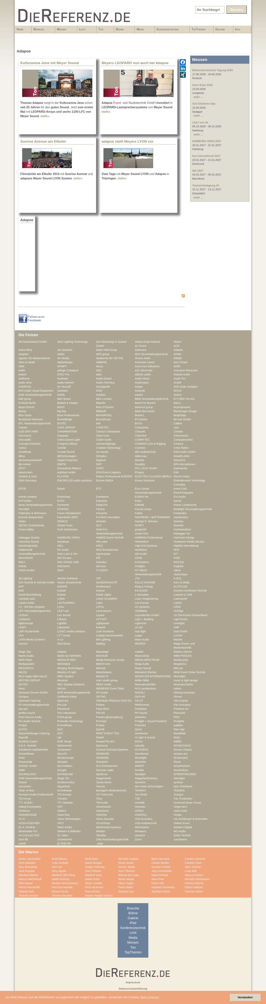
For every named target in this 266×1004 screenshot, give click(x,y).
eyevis (177, 500)
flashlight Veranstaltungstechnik (193, 509)
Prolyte (22, 725)
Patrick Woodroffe (29, 887)
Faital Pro (102, 504)
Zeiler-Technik (182, 835)
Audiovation (142, 382)
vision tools (180, 810)
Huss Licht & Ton (67, 553)
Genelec (101, 521)
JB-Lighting (25, 578)
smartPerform (182, 765)
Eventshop (63, 496)
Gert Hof (57, 866)
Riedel (100, 737)
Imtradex (101, 562)
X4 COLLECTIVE (29, 835)
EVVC (61, 500)
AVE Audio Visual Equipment (35, 390)
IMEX (21, 562)
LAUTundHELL (66, 602)
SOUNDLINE (65, 774)
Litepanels (63, 627)
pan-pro (23, 708)
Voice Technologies (69, 818)
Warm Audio (64, 827)
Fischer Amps (143, 509)
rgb (59, 737)
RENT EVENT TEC (107, 733)
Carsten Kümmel (195, 858)
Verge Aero (180, 806)
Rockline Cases (27, 741)
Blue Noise (25, 415)
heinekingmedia (27, 545)
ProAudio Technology (70, 721)
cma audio (24, 439)
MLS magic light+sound (32, 676)
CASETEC (102, 427)
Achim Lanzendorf (29, 858)
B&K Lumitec (104, 398)
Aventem (62, 390)
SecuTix (62, 753)
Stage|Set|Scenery (146, 778)
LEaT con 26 (200, 122)
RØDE (178, 741)
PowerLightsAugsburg (109, 717)
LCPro (100, 606)
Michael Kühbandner (197, 879)
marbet (139, 651)
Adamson (140, 349)
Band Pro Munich (145, 402)
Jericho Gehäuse (67, 578)
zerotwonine (64, 839)
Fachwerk (63, 504)
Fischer (100, 509)
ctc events (102, 451)
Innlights (140, 566)
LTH (20, 635)
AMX (21, 366)
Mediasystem (26, 663)
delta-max (141, 456)
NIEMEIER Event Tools (110, 688)
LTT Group (63, 635)
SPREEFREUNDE (185, 774)
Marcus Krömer (194, 875)
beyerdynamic (182, 407)
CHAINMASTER (67, 431)
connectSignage (106, 443)
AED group (102, 354)
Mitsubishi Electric (146, 672)
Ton (104, 30)
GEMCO (62, 521)
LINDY (22, 627)
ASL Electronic (144, 370)
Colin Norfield (60, 862)
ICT (176, 553)
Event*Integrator (183, 492)
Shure (177, 761)
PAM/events (142, 704)
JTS (137, 578)
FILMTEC (63, 509)
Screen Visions (183, 749)
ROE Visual (64, 741)
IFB (98, 557)
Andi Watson (59, 858)
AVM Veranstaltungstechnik (35, 394)
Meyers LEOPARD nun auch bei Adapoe (135, 63)
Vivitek (178, 814)
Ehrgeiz (139, 472)
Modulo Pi (102, 676)
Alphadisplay (65, 362)
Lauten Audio (26, 602)
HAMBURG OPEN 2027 (206, 141)
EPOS (22, 488)
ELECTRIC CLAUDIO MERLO (153, 476)
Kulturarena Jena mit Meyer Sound (49, 63)
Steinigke (179, 778)
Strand (22, 782)
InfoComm (63, 566)
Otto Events (181, 700)
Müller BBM (142, 680)
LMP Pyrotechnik (28, 631)
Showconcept (65, 757)
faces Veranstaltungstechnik (35, 504)
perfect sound (26, 712)
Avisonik (140, 390)
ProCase (101, 721)
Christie (178, 431)
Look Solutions (105, 631)
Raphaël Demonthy (163, 887)
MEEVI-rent (103, 663)
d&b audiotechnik (145, 451)
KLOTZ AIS (180, 586)
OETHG (101, 696)
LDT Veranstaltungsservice (34, 610)
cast (176, 427)
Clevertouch (181, 435)
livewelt (100, 627)
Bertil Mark (91, 858)
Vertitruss (24, 810)
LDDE (177, 606)
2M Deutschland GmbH (32, 341)
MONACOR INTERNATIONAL (153, 676)
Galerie (220, 29)
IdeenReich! (25, 557)
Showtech (102, 761)
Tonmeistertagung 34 (205, 185)
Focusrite (101, 513)
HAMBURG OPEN (68, 537)
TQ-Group (24, 798)
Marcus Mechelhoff (29, 879)
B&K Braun (64, 398)
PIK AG (100, 712)
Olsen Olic (157, 883)
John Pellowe (93, 871)
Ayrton (177, 394)
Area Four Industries (147, 366)
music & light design (186, 680)
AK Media (63, 358)
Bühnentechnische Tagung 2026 (212, 70)
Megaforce (180, 663)
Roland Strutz (60, 891)
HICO (99, 545)
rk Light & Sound (145, 737)
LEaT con (63, 610)
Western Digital (183, 827)
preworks (140, 717)
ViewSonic (102, 810)
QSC (60, 729)
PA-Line (62, 704)
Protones (140, 725)
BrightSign (180, 415)
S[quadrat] (63, 786)
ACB (176, 345)
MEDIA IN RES (66, 659)
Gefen (22, 521)
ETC (98, 488)
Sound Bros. (181, 770)
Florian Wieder (160, 862)
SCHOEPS (141, 749)
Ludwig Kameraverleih (109, 635)
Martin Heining (60, 879)
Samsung (102, 745)
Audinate (62, 378)
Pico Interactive (66, 712)
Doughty (140, 464)
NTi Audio (102, 692)
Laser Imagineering (146, 598)
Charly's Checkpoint (108, 431)
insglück (178, 566)
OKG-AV (140, 696)
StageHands (103, 778)
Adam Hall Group (106, 349)
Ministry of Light (66, 672)
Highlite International (186, 545)
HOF (176, 549)
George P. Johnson (146, 521)
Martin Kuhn (92, 879)
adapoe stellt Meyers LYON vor (128, 141)
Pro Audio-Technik (29, 721)
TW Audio (102, 802)
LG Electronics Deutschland (190, 615)
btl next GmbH (182, 419)
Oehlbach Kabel (67, 696)
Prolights (179, 721)
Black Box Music (145, 411)
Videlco (61, 810)
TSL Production (183, 798)
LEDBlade (141, 610)
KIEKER (62, 586)
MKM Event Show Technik (189, 672)
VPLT (60, 823)
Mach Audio (142, 639)
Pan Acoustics (182, 704)
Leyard (100, 615)
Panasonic (63, 708)
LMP (176, 627)
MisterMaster (104, 672)
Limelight (179, 623)
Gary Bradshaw (27, 866)
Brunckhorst (103, 419)
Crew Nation (181, 447)
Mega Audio (142, 663)
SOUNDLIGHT (27, 774)
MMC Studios (65, 676)
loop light (140, 631)
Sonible (139, 770)
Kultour (61, 594)
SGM (21, 757)
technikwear (64, 790)
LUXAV (178, 635)
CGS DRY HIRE (28, 431)
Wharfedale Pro (27, 831)
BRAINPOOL (104, 415)
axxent (139, 394)
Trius (99, 798)
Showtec (62, 761)
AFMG (178, 354)
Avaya (138, 386)
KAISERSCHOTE (106, 582)
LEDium (23, 615)
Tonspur (178, 794)
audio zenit (25, 382)
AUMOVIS (24, 386)
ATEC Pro (63, 374)
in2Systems (142, 562)
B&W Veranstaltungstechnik (151, 398)
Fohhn (139, 513)
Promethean (64, 725)
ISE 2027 (197, 170)
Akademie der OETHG (109, 358)
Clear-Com (102, 435)
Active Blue (25, 349)
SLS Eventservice (106, 765)
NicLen (61, 688)
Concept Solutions (29, 443)
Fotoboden (180, 513)
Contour (178, 443)
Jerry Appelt (59, 871)
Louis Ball (191, 871)
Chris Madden (26, 862)
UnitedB (139, 802)
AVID (99, 390)
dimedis (139, 460)
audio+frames (65, 382)
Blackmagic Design (185, 411)
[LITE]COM (64, 843)
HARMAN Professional (148, 537)
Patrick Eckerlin (194, 883)
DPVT (22, 468)
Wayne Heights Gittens (99, 895)
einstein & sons (27, 476)
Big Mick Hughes (128, 858)
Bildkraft (101, 411)
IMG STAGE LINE (68, 562)
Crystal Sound (65, 451)
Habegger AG (182, 533)
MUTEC (23, 684)
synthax (178, 782)
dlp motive (24, 464)
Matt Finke (157, 879)
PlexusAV (179, 712)
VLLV (21, 818)
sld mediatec (65, 765)
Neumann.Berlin (183, 684)
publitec (178, 725)
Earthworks (180, 468)
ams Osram (181, 362)
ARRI (177, 366)
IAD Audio (141, 553)
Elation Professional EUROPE (114, 476)
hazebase (63, 541)
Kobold (61, 590)
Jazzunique (180, 574)
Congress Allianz (67, 443)
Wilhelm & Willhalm (69, 831)
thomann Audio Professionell (35, 794)
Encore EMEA (104, 480)
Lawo (99, 602)
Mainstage (102, 651)
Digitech (101, 460)
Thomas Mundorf (62, 895)
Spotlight (140, 774)
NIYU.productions (145, 688)
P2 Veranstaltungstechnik (33, 704)
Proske (100, 725)
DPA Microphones (184, 464)
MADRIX (140, 643)
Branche (42, 30)
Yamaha (101, 835)
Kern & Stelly (181, 582)
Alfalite (178, 358)
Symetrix (140, 782)
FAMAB (139, 504)
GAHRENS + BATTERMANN (152, 517)
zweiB (22, 843)
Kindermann (103, 586)
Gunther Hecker (161, 866)
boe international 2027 (206, 155)
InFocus (101, 566)
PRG (177, 717)
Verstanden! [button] (245, 997)
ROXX (139, 741)
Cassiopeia (141, 427)
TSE (137, 798)
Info (241, 30)
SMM (21, 770)
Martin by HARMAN (69, 655)
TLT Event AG (104, 794)
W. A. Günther (26, 827)
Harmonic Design (184, 537)
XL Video (62, 835)
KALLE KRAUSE (145, 582)
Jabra (177, 570)
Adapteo (23, 354)
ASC (99, 370)
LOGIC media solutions (71, 631)
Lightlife (62, 623)
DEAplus (101, 456)
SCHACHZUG (182, 745)
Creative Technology (108, 447)
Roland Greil (26, 891)
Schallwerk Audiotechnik (33, 749)
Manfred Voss (93, 875)
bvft (98, 423)
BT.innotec (141, 419)
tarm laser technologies (149, 786)
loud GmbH (180, 631)
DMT (99, 464)
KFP (21, 586)
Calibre (178, 423)
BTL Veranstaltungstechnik (34, 423)
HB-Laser (102, 541)
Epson (61, 488)
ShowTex (140, 761)
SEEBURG (102, 753)
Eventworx (102, 496)
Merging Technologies (70, 668)
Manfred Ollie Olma (63, 875)
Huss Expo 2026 (202, 84)
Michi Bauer (25, 883)
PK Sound (141, 712)
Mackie (178, 639)
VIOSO (139, 810)
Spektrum (102, 774)
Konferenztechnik (171, 30)
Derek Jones (126, 862)
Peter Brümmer (94, 887)
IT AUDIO (102, 570)
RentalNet (180, 733)
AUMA (178, 382)
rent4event (141, 733)
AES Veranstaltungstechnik (151, 354)
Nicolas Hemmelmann (65, 883)
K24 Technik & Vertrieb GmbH (36, 582)
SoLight (61, 770)
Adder (60, 354)
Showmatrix (181, 757)
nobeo (177, 688)
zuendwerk (180, 839)
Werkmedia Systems (108, 827)
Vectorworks (103, 806)
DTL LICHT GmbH (146, 468)
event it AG (180, 488)
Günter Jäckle (126, 866)
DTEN (99, 468)
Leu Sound (63, 615)
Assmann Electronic (186, 370)
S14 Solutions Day (204, 103)
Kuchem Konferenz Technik (190, 590)
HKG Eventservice (107, 549)
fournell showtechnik (30, 517)
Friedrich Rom (193, 862)
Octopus (23, 696)
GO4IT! (139, 525)
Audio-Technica (105, 382)
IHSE (177, 557)
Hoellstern (141, 549)
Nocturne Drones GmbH (33, 692)
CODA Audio (103, 439)
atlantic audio (143, 374)
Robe (177, 737)
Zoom (138, 839)
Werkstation (142, 827)
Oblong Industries (184, 692)
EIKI (176, 472)
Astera (22, 374)
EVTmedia (24, 500)
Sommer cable (105, 770)
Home (20, 29)
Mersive (101, 668)
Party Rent (102, 708)
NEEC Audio (103, 684)
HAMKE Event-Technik (110, 537)
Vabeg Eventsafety (29, 806)
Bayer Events (26, 407)
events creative (27, 496)
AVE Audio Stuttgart (185, 386)
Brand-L (139, 415)
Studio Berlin (103, 782)
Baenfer (101, 402)
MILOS (22, 672)
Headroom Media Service (189, 541)
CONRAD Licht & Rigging (150, 443)
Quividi (100, 729)
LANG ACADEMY (106, 598)
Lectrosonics (103, 610)
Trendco (62, 798)
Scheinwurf (64, 749)
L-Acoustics (142, 594)
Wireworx (140, 831)
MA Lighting (103, 639)
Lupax (138, 635)
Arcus (99, 366)
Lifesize (61, 619)
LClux (60, 606)
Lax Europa (142, 602)
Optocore (63, 700)
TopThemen (198, 29)
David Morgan (93, 862)
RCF (60, 733)
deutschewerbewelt (30, 460)
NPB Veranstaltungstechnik (73, 692)
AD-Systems (64, 349)
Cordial (61, 447)
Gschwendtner (182, 529)
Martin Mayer (126, 879)
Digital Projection (67, 460)
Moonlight (179, 676)
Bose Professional (68, 415)
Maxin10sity (142, 655)
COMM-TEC (142, 439)
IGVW (138, 557)
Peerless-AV (181, 708)
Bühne (123, 30)
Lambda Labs (26, 598)
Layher (178, 602)
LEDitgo (178, 610)
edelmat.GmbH (66, 472)
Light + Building (144, 619)
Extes (138, 500)
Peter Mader (125, 887)
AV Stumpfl (64, 386)
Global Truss (65, 525)
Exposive (101, 500)
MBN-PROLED (183, 655)
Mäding (100, 643)
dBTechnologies (66, 456)
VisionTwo (63, 814)
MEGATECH (26, 668)
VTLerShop (103, 823)
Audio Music (142, 378)
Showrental (25, 761)
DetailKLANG (182, 456)
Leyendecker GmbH (147, 615)
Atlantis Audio (182, 374)
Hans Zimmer (193, 866)
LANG (61, 598)
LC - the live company (31, 606)
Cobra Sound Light (68, 439)
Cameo (22, 427)
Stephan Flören (160, 891)
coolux (22, 447)
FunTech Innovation (108, 517)
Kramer (100, 590)
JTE (98, 578)
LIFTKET (101, 619)
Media (143, 30)
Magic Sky (24, 651)
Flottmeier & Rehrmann (32, 513)
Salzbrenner (64, 745)
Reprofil (23, 737)
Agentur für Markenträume (34, 358)
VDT (60, 806)
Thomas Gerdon (28, 895)
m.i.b (60, 639)
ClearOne (140, 435)
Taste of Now (26, 790)
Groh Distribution (67, 529)
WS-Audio (180, 831)
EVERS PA (141, 496)
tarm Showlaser (183, 786)
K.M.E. (178, 578)
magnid (61, 651)
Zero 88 (23, 839)
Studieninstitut (65, 782)
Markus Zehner (183, 651)
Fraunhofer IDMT (67, 517)
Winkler (100, 831)
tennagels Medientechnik (111, 790)
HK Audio (63, 549)
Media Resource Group (110, 659)
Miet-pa (178, 668)
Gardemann (181, 517)
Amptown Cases (145, 362)
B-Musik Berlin (27, 402)
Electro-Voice (182, 476)
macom (22, 643)
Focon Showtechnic (69, 513)
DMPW (61, 464)
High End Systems (146, 545)
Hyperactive (103, 553)
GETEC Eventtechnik (31, 525)
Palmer (100, 704)
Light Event (180, 619)
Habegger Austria (29, 537)
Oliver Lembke (94, 883)
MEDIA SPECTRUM (147, 659)
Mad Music (63, 643)
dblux (21, 456)
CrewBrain (24, 451)
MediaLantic (181, 659)
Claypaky (63, 435)
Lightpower (102, 623)
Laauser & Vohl (183, 594)
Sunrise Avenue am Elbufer (43, 141)
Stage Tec (63, 778)
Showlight (141, 757)
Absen (177, 341)
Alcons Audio (143, 358)
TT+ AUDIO (25, 802)
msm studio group (107, 680)
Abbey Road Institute (147, 341)
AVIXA (177, 390)
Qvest (138, 729)
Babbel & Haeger (67, 402)
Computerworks (183, 439)
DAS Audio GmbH (184, 451)
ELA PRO (63, 476)
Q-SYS (22, 729)
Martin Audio (26, 655)
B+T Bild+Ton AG (184, 398)
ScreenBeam (26, 753)
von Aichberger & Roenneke (190, 818)
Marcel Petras (159, 875)
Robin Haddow (194, 887)
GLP (98, 525)
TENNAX (140, 790)
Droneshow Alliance (69, 468)
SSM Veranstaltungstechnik (35, 778)
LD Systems (142, 606)
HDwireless (142, 541)
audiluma (24, 378)
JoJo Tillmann (126, 871)
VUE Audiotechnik (146, 823)
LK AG (139, 627)
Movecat (62, 680)
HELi (60, 545)
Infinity (22, 566)
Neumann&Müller (145, 684)
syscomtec (24, 786)
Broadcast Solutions (30, 419)
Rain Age (179, 729)
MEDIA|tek (63, 663)
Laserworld (180, 598)
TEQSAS (179, 790)
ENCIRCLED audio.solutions (74, 480)
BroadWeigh (64, 419)
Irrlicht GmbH (26, 570)
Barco (177, 402)
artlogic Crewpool (67, 370)
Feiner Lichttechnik (185, 504)
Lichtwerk (24, 619)
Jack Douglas (26, 871)
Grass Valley (26, 529)
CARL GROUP (66, 427)
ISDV (60, 570)
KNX (21, 590)
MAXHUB (102, 655)
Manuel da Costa (128, 875)
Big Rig (61, 411)
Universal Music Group (187, 802)
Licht (85, 30)
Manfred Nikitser (28, 875)
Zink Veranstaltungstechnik (112, 839)
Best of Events (105, 407)
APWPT (62, 366)
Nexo (21, 688)
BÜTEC (61, 423)
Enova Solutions (144, 480)
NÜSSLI (140, 692)
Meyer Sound (143, 668)
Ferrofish (23, 509)
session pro (180, 753)
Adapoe (178, 349)
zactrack (140, 835)
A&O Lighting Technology (72, 341)
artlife (21, 370)
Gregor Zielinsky (95, 866)
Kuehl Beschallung (29, 594)
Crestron (140, 447)
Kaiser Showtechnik (69, 582)
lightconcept (25, 623)
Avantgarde (103, 386)
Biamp (22, 411)
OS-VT (139, 700)
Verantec (140, 806)
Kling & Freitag (144, 586)
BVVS (138, 423)
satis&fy (139, 745)
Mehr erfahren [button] (149, 997)
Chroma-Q (24, 435)
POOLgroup (64, 717)
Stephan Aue (126, 891)
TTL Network (65, 802)
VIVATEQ (140, 814)
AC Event (140, 345)
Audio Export (104, 378)
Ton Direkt (141, 794)
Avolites (100, 394)
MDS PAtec (25, 659)
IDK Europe (64, 557)
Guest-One (141, 533)
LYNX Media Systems (31, 639)
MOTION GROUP (29, 680)
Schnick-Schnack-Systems (112, 749)
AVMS (61, 394)
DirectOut (179, 460)
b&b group (24, 398)
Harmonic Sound (28, 541)
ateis (99, 374)
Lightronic (141, 623)
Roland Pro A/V (105, 741)
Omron (178, 696)
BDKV (61, 407)
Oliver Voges (126, 883)
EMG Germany (27, 480)
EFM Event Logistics (108, 472)
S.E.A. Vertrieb (27, 745)
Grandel (178, 525)
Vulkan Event (182, 823)
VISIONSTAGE (27, 814)
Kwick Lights (103, 594)
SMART (139, 765)
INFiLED (179, 562)
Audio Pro (180, 378)
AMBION (101, 362)
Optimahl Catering (29, 700)
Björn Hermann (160, 858)
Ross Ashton (92, 891)
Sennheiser (142, 753)
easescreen (25, 472)
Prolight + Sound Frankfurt (151, 721)
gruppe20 (140, 529)
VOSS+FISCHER (29, 823)
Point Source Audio (30, 717)
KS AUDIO (141, 590)
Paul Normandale (62, 887)
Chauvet (140, 431)
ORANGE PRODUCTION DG (114, 700)
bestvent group (144, 407)
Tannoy (100, 786)
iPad (133, 923)
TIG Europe (64, 794)
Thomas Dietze (194, 891)
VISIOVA (101, 814)
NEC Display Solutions (71, 684)
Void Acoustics (143, 818)
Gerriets (178, 521)
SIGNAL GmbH (27, 765)
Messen (65, 30)
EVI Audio (180, 496)
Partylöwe (141, 708)
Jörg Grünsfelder (161, 871)
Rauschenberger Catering (34, 733)
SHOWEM (102, 757)
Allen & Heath (26, 362)
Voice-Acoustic (105, 818)
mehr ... (198, 97)
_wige (99, 843)
